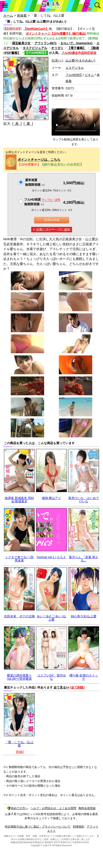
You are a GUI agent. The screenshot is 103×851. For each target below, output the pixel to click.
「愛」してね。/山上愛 (19, 743)
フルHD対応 (73, 75)
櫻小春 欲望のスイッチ (83, 677)
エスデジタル (74, 67)
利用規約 (78, 826)
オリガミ (57, 48)
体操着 (22, 15)
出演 (57, 60)
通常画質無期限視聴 (35, 182)
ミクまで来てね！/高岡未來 (19, 558)
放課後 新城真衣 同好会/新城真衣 (19, 499)
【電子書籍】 (76, 48)
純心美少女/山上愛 (83, 616)
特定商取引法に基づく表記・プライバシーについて (37, 826)
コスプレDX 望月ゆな (51, 677)
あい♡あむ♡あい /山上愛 (51, 617)
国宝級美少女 (21, 43)
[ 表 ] (17, 123)
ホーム (8, 15)
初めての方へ (17, 808)
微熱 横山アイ (51, 498)
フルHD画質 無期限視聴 (42, 202)
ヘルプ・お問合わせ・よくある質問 (53, 808)
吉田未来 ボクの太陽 (19, 616)
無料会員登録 (87, 808)
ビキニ (89, 75)
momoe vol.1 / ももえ (51, 557)
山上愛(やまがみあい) (80, 60)
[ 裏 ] (28, 123)
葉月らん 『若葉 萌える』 (83, 558)
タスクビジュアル (35, 48)
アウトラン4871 (45, 43)
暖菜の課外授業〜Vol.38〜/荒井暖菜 (19, 677)
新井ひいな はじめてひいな (83, 499)
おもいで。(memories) (76, 43)
